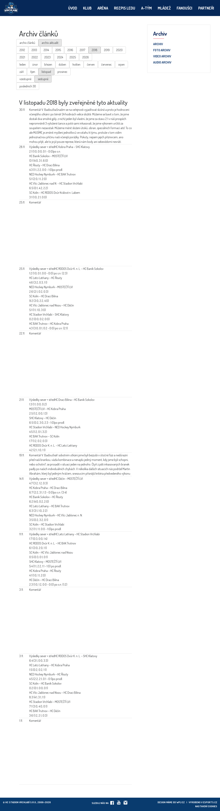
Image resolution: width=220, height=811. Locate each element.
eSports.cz (210, 802)
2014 (46, 50)
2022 (35, 57)
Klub (87, 8)
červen (91, 64)
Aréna (102, 8)
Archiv (158, 44)
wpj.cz (180, 802)
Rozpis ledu (124, 8)
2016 (70, 50)
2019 (107, 50)
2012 (22, 50)
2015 (58, 50)
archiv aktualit (50, 43)
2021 (22, 57)
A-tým (146, 8)
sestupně (43, 79)
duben (62, 64)
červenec (106, 64)
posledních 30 (27, 86)
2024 (60, 57)
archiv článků (27, 43)
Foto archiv (161, 50)
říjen (32, 72)
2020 (119, 50)
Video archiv (162, 56)
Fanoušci (184, 8)
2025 (73, 57)
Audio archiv (162, 62)
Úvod (72, 8)
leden (22, 64)
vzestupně (25, 79)
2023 (47, 57)
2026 (85, 57)
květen (76, 64)
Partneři (206, 8)
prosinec (62, 72)
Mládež (164, 8)
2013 (34, 50)
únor (35, 64)
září (21, 72)
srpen (121, 64)
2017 (82, 50)
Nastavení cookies (206, 806)
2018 (94, 50)
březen (48, 64)
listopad (46, 72)
